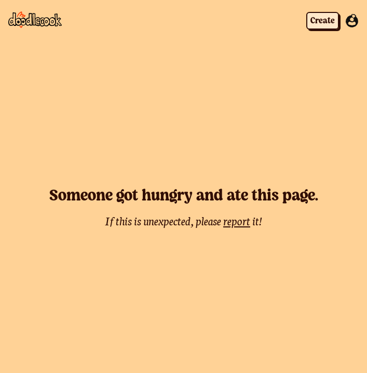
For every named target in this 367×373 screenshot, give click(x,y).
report (236, 220)
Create (322, 21)
